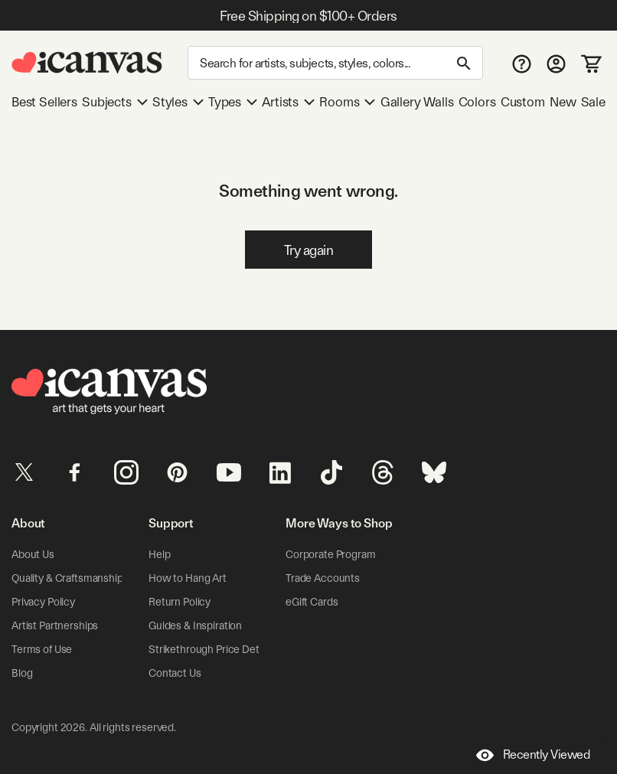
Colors (477, 101)
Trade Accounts (323, 578)
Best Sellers (44, 101)
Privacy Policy (43, 602)
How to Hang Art (188, 578)
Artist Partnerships (54, 625)
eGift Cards (312, 602)
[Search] (335, 63)
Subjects (115, 101)
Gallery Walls (417, 101)
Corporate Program (331, 554)
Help (159, 554)
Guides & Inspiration (195, 625)
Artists (288, 101)
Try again (309, 250)
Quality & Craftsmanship (67, 578)
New (563, 101)
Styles (178, 101)
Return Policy (180, 602)
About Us (32, 554)
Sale (593, 101)
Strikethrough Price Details (211, 649)
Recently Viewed (533, 755)
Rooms (347, 101)
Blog (21, 673)
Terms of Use (41, 649)
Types (232, 101)
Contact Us (175, 673)
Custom (523, 101)
